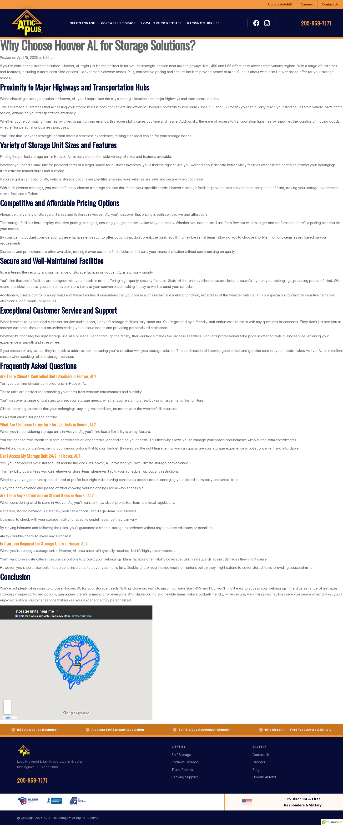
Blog (256, 770)
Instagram (267, 23)
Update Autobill (280, 4)
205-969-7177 (316, 23)
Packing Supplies (203, 23)
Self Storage (82, 23)
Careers (307, 4)
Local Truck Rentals (161, 23)
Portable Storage (118, 23)
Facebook (256, 23)
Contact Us (330, 4)
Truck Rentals (182, 770)
